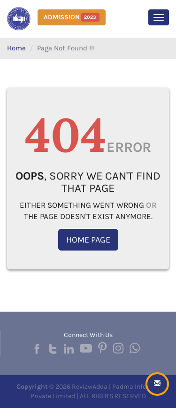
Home (16, 48)
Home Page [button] (88, 240)
